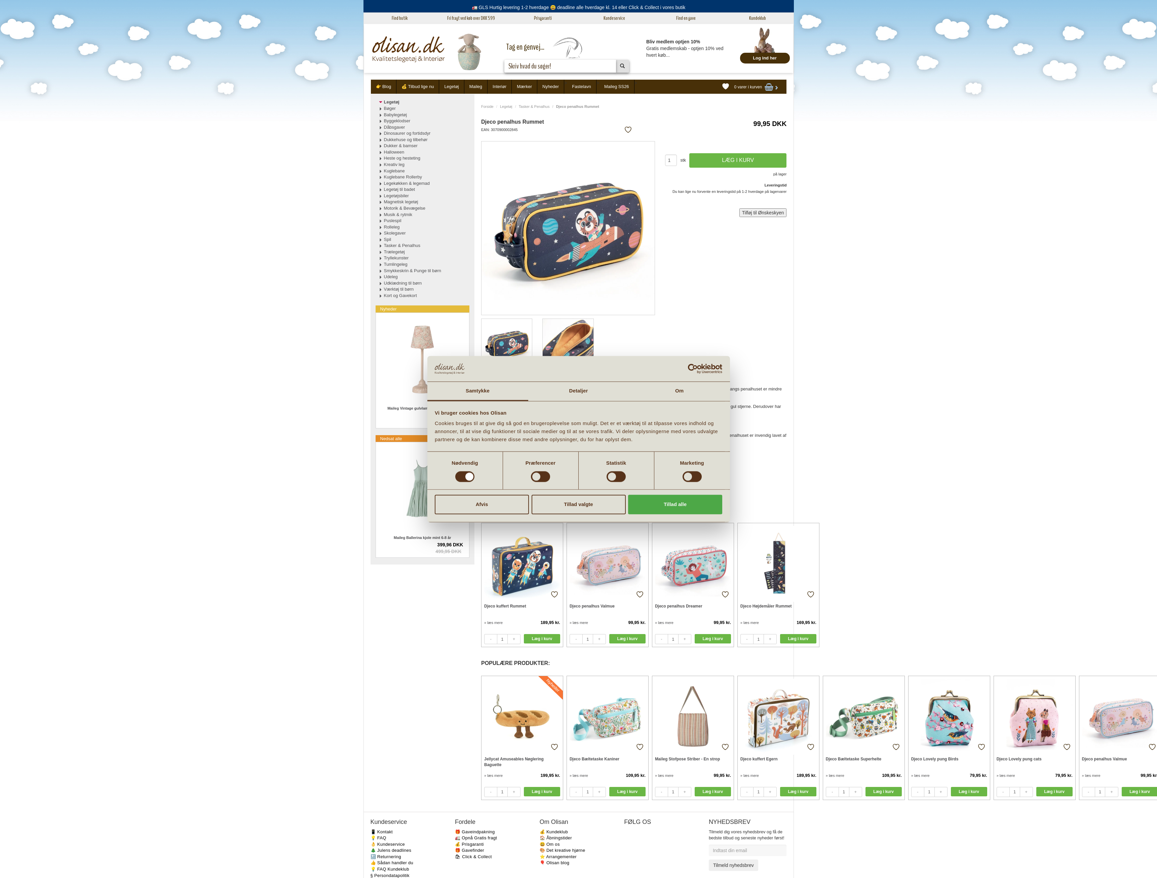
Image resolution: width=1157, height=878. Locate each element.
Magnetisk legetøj (401, 201)
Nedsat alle (391, 438)
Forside (487, 106)
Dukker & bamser (401, 145)
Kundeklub (757, 18)
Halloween (394, 152)
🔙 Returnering (386, 856)
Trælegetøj (394, 251)
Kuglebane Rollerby (403, 176)
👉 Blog (383, 86)
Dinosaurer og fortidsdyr (407, 133)
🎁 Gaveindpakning (475, 831)
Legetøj (451, 86)
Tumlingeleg (396, 264)
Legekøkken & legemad (407, 183)
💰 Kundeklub (554, 831)
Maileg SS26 (616, 86)
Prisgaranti (543, 18)
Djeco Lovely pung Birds (935, 759)
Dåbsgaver (394, 127)
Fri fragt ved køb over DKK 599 (471, 18)
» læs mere (493, 623)
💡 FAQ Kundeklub (390, 869)
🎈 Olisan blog (555, 862)
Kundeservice (614, 18)
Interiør (499, 86)
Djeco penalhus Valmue (592, 606)
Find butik (400, 18)
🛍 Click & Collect (473, 856)
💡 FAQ (378, 837)
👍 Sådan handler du (392, 862)
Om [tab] (679, 391)
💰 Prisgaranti (469, 844)
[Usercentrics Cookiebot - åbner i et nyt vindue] (692, 369)
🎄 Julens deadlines (391, 850)
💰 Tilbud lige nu (417, 86)
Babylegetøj (395, 114)
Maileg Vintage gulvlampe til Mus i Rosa (422, 408)
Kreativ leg (394, 164)
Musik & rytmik (398, 214)
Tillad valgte (578, 504)
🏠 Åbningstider (556, 837)
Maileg (475, 86)
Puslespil (392, 220)
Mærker (524, 86)
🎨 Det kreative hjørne (562, 850)
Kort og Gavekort (400, 295)
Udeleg (391, 276)
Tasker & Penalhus (534, 106)
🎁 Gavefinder (469, 850)
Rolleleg (392, 226)
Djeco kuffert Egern (759, 759)
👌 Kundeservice (388, 844)
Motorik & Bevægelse (405, 208)
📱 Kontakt (382, 831)
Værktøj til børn (399, 289)
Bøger (390, 108)
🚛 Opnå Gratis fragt (476, 837)
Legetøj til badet (399, 189)
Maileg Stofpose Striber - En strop (687, 759)
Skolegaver (395, 233)
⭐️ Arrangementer (558, 856)
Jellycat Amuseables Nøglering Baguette (514, 762)
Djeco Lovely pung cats (1019, 759)
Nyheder (550, 86)
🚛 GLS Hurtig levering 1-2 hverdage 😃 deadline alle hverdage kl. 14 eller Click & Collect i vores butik (579, 7)
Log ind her (765, 57)
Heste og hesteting (402, 158)
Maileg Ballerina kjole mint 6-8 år (422, 538)
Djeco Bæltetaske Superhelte (853, 759)
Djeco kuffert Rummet (505, 606)
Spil (387, 239)
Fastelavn (581, 86)
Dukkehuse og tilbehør (406, 139)
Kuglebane (394, 170)
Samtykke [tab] (478, 391)
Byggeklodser (397, 120)
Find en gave (686, 18)
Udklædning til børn (403, 283)
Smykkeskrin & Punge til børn (412, 270)
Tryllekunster (396, 257)
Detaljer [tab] (578, 391)
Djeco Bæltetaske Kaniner (594, 759)
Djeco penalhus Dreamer (678, 606)
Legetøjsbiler (396, 195)
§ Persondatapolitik (390, 875)
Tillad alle (675, 504)
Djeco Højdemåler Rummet (766, 606)
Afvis (482, 504)
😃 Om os (550, 844)
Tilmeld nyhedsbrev (733, 865)
